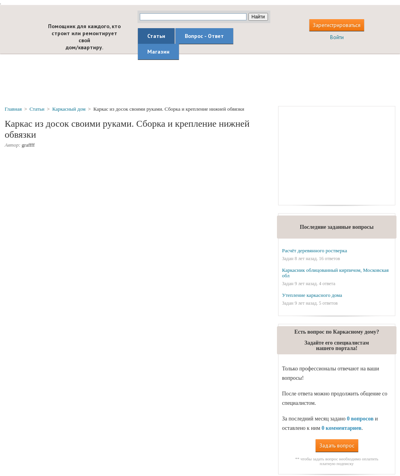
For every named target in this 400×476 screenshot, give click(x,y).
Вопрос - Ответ (204, 36)
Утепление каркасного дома (312, 295)
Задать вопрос (337, 445)
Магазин (158, 51)
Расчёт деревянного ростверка (314, 250)
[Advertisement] (200, 79)
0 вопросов (360, 419)
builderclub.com (20, 34)
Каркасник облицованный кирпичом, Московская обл (335, 272)
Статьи (156, 36)
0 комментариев (341, 428)
